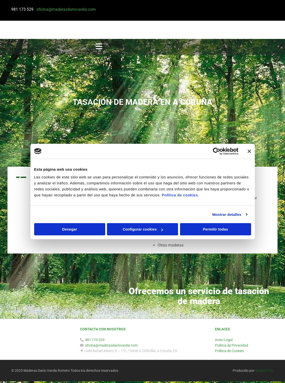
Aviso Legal (224, 342)
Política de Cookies (229, 353)
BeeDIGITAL (264, 372)
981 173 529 (23, 9)
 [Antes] (21, 179)
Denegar (69, 229)
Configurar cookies (143, 229)
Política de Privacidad (231, 347)
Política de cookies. (180, 195)
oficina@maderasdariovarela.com (111, 347)
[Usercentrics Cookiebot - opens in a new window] (216, 151)
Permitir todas (215, 229)
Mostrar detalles (226, 214)
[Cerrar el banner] (249, 151)
